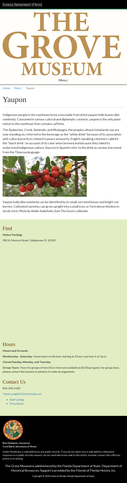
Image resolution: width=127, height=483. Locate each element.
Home (6, 88)
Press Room (16, 403)
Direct (17, 88)
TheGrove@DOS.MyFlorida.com (22, 393)
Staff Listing (16, 399)
